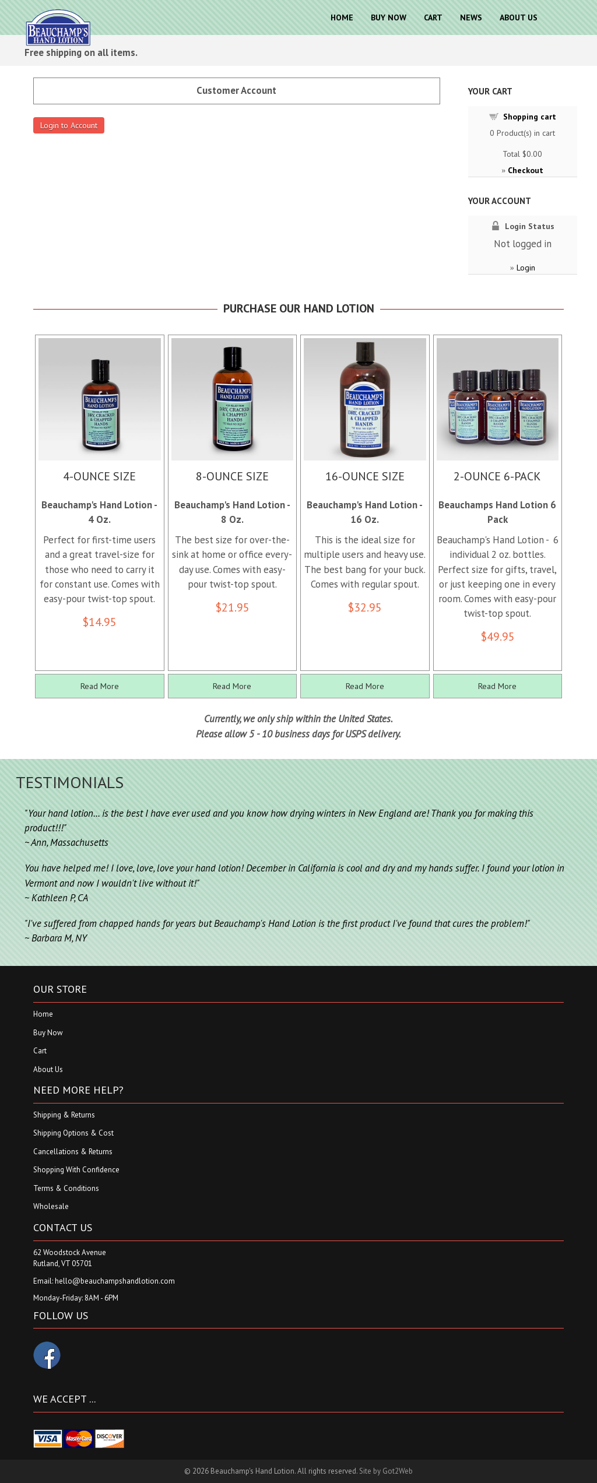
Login (526, 267)
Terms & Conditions (66, 1188)
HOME (342, 17)
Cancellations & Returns (73, 1152)
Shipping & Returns (64, 1115)
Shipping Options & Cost (73, 1133)
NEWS (471, 17)
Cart (40, 1051)
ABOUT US (519, 17)
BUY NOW (388, 17)
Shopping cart (529, 116)
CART (433, 17)
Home (43, 1014)
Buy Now (48, 1033)
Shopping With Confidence (76, 1170)
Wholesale (51, 1206)
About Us (48, 1069)
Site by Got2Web (386, 1471)
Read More (99, 686)
